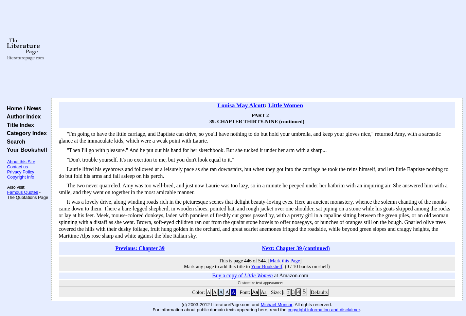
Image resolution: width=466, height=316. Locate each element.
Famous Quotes (22, 192)
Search (14, 141)
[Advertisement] (257, 49)
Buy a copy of (242, 275)
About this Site (21, 161)
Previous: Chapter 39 (139, 248)
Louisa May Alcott (241, 105)
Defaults (319, 292)
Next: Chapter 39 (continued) (296, 248)
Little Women (285, 105)
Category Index (25, 133)
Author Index (22, 116)
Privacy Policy (20, 171)
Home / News (22, 108)
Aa (255, 292)
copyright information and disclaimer (324, 309)
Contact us (17, 166)
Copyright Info (20, 177)
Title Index (19, 125)
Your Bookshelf (25, 150)
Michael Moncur (276, 304)
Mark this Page (285, 260)
